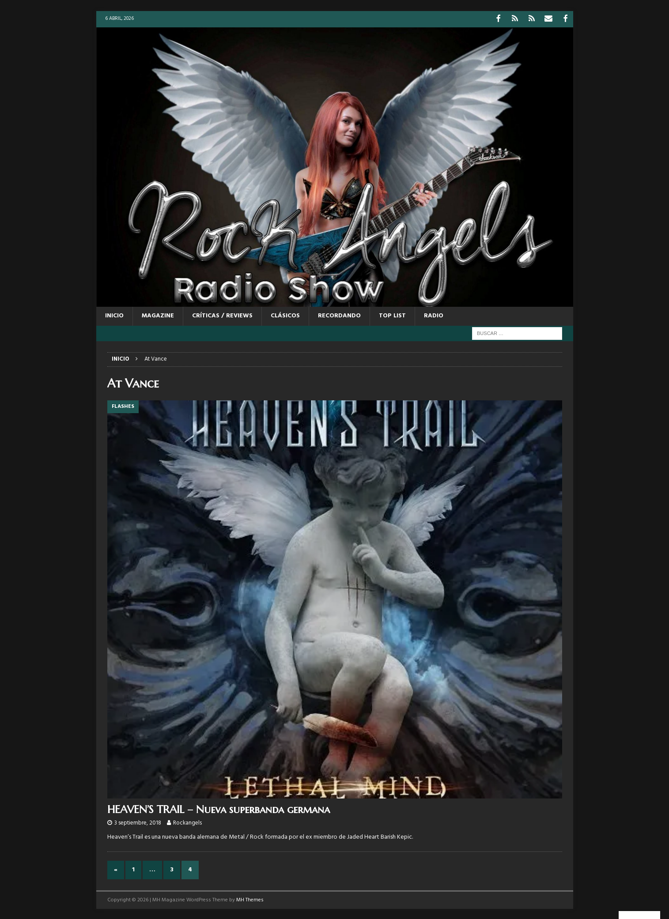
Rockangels (187, 822)
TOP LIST (392, 315)
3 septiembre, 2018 (137, 822)
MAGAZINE (158, 315)
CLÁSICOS (285, 315)
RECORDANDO (339, 315)
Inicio (114, 315)
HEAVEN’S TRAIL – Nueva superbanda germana (218, 808)
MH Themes (250, 898)
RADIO (433, 315)
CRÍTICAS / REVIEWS (222, 315)
